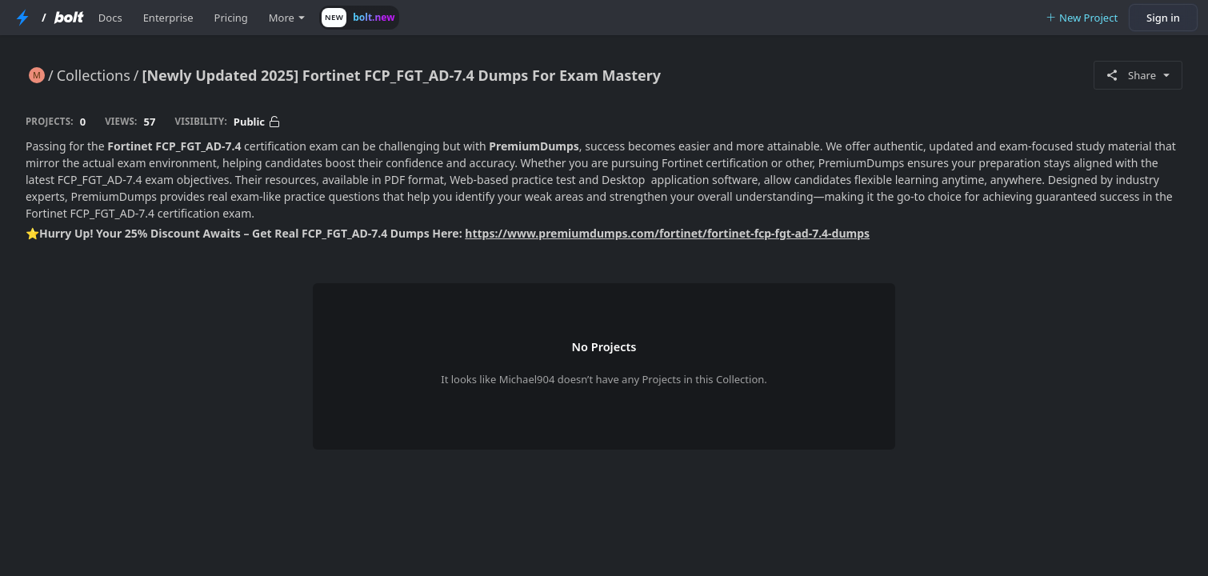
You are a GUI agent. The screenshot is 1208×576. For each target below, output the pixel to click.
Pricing (231, 17)
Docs (110, 17)
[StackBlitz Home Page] (22, 17)
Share (1138, 75)
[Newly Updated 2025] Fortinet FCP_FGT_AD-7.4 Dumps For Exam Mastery (402, 75)
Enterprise (168, 17)
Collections (93, 75)
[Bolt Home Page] (69, 17)
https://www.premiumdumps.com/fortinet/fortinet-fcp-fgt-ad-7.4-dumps (667, 233)
